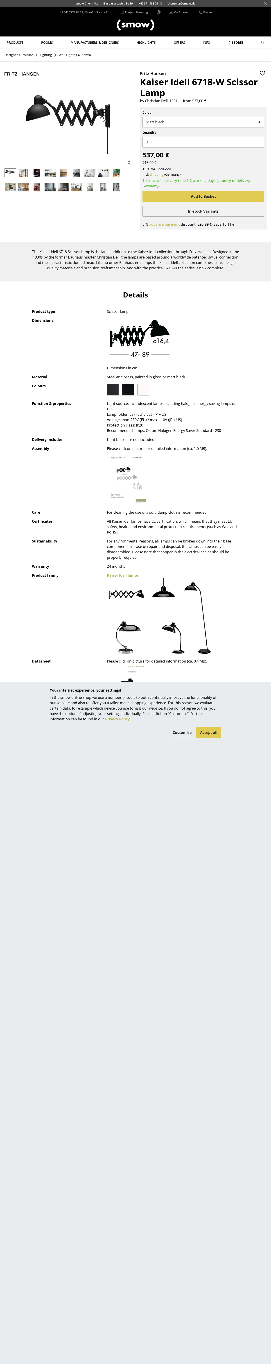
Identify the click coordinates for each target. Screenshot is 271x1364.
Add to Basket (203, 196)
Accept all (208, 732)
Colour (147, 112)
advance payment (164, 224)
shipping (156, 174)
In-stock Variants (203, 211)
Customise (182, 732)
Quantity (149, 132)
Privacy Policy (117, 719)
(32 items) (75, 55)
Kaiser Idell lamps (123, 575)
